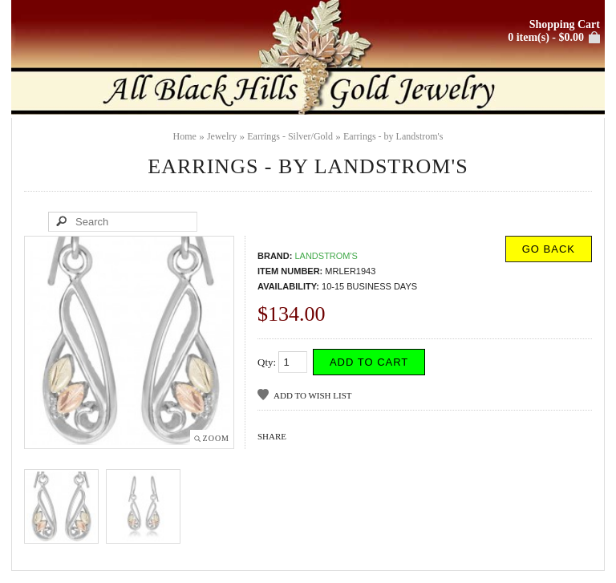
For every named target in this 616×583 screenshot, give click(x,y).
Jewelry (222, 136)
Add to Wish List (312, 395)
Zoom (216, 438)
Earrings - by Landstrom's (393, 136)
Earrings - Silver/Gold (290, 136)
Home (185, 136)
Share (271, 436)
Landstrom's (326, 256)
